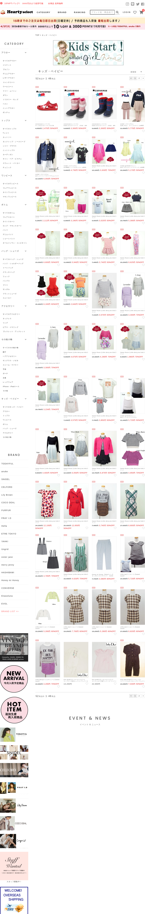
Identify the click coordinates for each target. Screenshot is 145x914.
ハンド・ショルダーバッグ (13, 263)
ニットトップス (9, 150)
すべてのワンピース (10, 183)
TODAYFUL (7, 464)
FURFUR (6, 510)
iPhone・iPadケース (11, 386)
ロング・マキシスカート (12, 226)
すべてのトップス (10, 129)
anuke (4, 471)
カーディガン (8, 154)
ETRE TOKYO (8, 534)
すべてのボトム (9, 213)
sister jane (7, 557)
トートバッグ (8, 268)
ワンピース (7, 420)
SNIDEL (5, 479)
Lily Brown (7, 495)
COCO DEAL (8, 502)
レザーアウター (9, 78)
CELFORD (6, 487)
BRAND (62, 12)
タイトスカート (9, 221)
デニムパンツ (8, 234)
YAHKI (4, 541)
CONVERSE (7, 588)
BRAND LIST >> (10, 611)
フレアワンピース (10, 188)
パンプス (6, 281)
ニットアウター (9, 108)
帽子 (4, 352)
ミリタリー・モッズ (10, 99)
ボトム (5, 424)
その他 (5, 391)
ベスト (5, 104)
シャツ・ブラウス (10, 146)
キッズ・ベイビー (49, 35)
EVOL (4, 604)
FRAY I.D (6, 518)
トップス (6, 415)
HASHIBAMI (7, 572)
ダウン (5, 95)
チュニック (7, 167)
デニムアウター (9, 73)
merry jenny (7, 565)
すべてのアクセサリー (11, 314)
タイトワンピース (10, 192)
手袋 (4, 369)
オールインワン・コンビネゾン (15, 243)
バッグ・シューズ (10, 428)
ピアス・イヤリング (10, 327)
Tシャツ (6, 133)
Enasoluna (7, 596)
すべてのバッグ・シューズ (13, 259)
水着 (4, 378)
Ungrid (4, 549)
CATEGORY (44, 12)
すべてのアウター (10, 61)
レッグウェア (8, 382)
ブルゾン (6, 69)
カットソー (7, 137)
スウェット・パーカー (11, 163)
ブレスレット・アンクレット (14, 331)
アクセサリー (8, 433)
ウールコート (8, 86)
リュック (6, 276)
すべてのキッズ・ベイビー (13, 407)
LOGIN (127, 12)
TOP (37, 35)
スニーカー (7, 298)
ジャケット (7, 65)
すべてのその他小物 (10, 347)
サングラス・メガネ (10, 360)
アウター (6, 411)
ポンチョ (6, 112)
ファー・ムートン (10, 91)
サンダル (6, 289)
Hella (4, 526)
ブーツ (5, 285)
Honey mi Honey (10, 580)
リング (5, 323)
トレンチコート (9, 82)
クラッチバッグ (9, 272)
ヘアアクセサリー (10, 356)
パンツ (5, 230)
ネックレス (7, 318)
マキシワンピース (10, 196)
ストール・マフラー (10, 365)
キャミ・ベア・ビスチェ (12, 159)
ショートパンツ (9, 238)
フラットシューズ (10, 294)
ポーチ (5, 373)
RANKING (80, 12)
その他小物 (7, 437)
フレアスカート (9, 217)
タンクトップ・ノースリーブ (14, 141)
